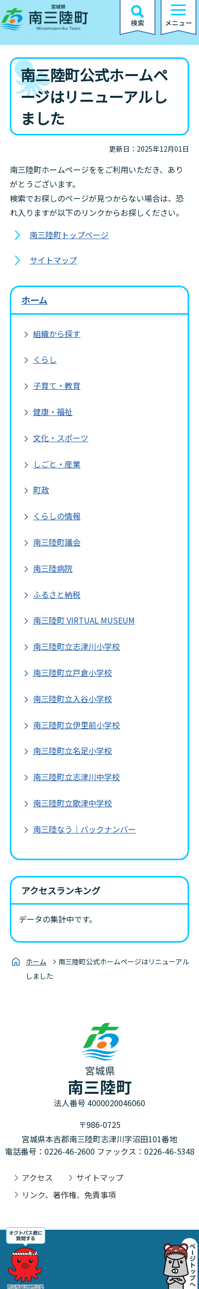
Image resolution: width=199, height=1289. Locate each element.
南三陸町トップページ (69, 235)
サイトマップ (53, 260)
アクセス (37, 1177)
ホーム (34, 299)
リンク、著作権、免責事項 (69, 1195)
